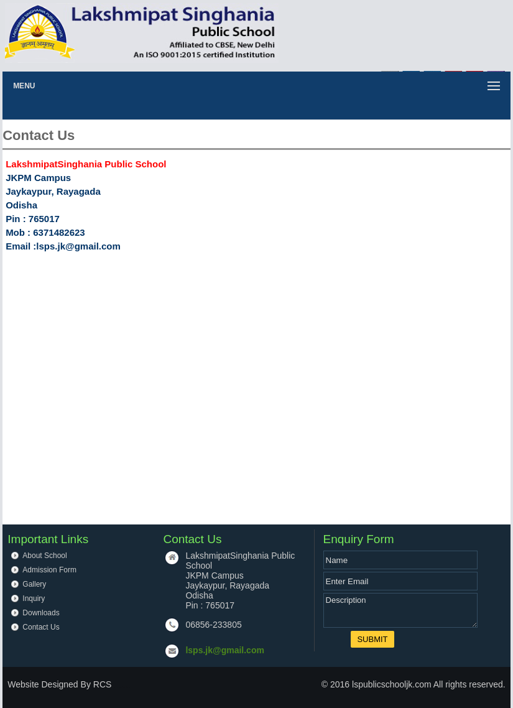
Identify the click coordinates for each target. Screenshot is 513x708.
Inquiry (33, 598)
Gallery (34, 584)
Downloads (40, 612)
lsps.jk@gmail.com (224, 650)
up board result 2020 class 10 (122, 686)
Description (400, 610)
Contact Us (40, 627)
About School (44, 555)
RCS (102, 684)
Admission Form (49, 570)
